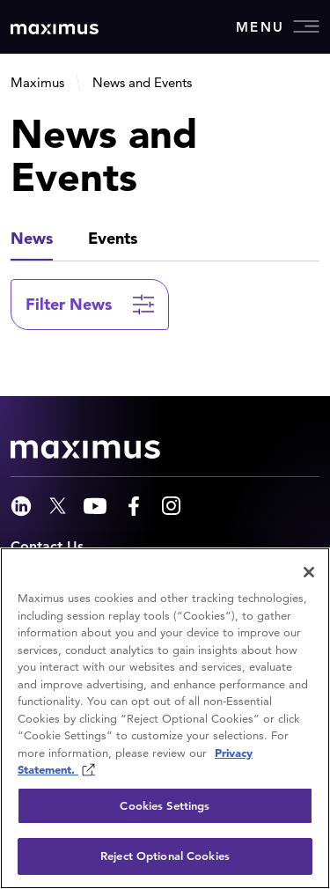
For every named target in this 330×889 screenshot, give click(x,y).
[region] (165, 718)
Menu (277, 26)
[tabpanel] (165, 322)
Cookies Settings (164, 805)
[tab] (32, 240)
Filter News (69, 304)
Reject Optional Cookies (165, 856)
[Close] (309, 572)
